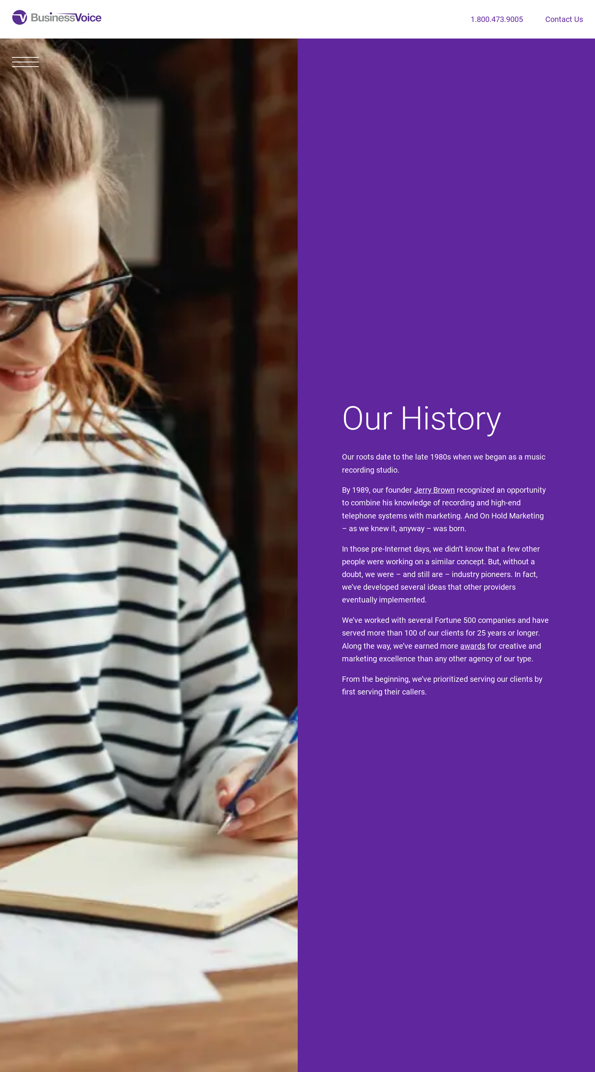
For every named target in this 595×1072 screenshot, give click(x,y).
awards (472, 646)
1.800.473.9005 (497, 19)
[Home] (57, 19)
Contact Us (564, 19)
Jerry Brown (434, 490)
